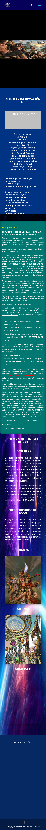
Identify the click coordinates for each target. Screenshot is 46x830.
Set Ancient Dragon (23, 153)
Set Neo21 (10, 211)
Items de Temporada (23, 156)
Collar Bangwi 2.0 (14, 184)
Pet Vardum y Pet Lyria (17, 203)
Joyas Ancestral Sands (23, 159)
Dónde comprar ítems (17, 192)
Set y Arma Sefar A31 (23, 151)
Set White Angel (23, 164)
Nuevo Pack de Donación (23, 161)
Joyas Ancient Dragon (23, 148)
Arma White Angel (23, 167)
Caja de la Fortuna (15, 214)
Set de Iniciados (23, 134)
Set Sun (23, 140)
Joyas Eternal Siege (15, 200)
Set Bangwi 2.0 (13, 181)
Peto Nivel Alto (23, 145)
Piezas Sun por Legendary (23, 142)
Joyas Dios (23, 137)
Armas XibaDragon (15, 197)
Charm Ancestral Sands (23, 169)
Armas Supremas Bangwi (18, 178)
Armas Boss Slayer (15, 195)
